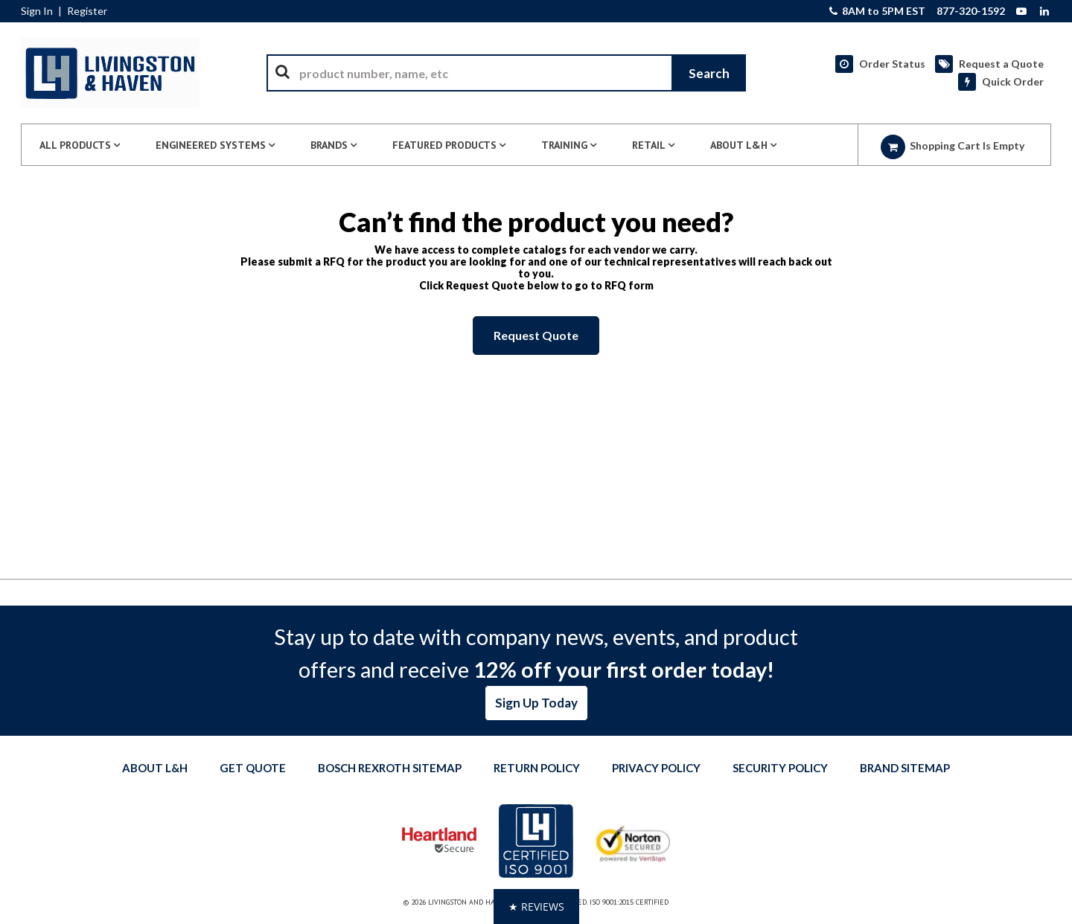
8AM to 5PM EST (877, 11)
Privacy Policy (656, 767)
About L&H (155, 767)
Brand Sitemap (905, 767)
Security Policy (780, 767)
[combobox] (506, 73)
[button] (536, 906)
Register (87, 11)
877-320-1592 (971, 11)
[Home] (110, 73)
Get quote (253, 767)
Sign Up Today (536, 702)
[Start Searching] (708, 73)
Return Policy (537, 767)
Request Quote (536, 335)
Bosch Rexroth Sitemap (390, 767)
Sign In (37, 11)
